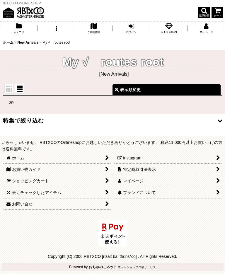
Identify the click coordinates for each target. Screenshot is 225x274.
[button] (204, 12)
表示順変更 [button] (128, 89)
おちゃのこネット (103, 267)
